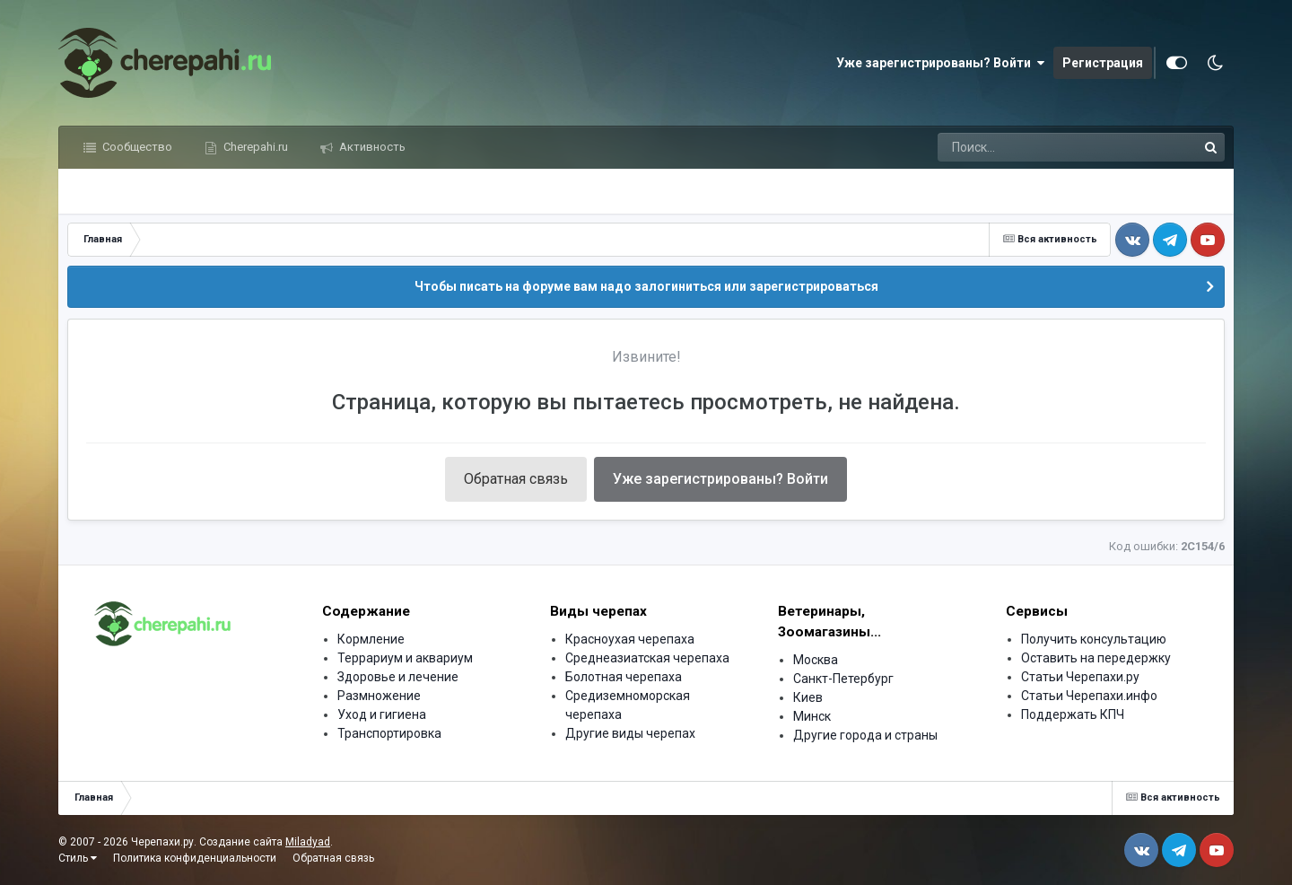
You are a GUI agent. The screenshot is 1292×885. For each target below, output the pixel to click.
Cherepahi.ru (254, 146)
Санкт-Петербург (843, 678)
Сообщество (136, 146)
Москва (815, 660)
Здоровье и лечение (397, 677)
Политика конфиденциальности (194, 858)
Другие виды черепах (630, 733)
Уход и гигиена (381, 714)
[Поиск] (1033, 147)
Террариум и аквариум (405, 658)
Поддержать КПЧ (1072, 714)
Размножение (379, 695)
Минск (812, 716)
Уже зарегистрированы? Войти (940, 63)
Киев (808, 697)
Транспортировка (389, 733)
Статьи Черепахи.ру (1080, 677)
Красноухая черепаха (629, 639)
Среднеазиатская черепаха (647, 658)
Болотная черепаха (623, 677)
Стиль (77, 858)
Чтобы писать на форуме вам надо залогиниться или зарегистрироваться (646, 286)
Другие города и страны (865, 735)
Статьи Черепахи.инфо (1089, 695)
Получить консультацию (1093, 639)
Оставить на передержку (1096, 658)
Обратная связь (516, 478)
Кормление (371, 639)
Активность (371, 146)
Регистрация (1102, 63)
